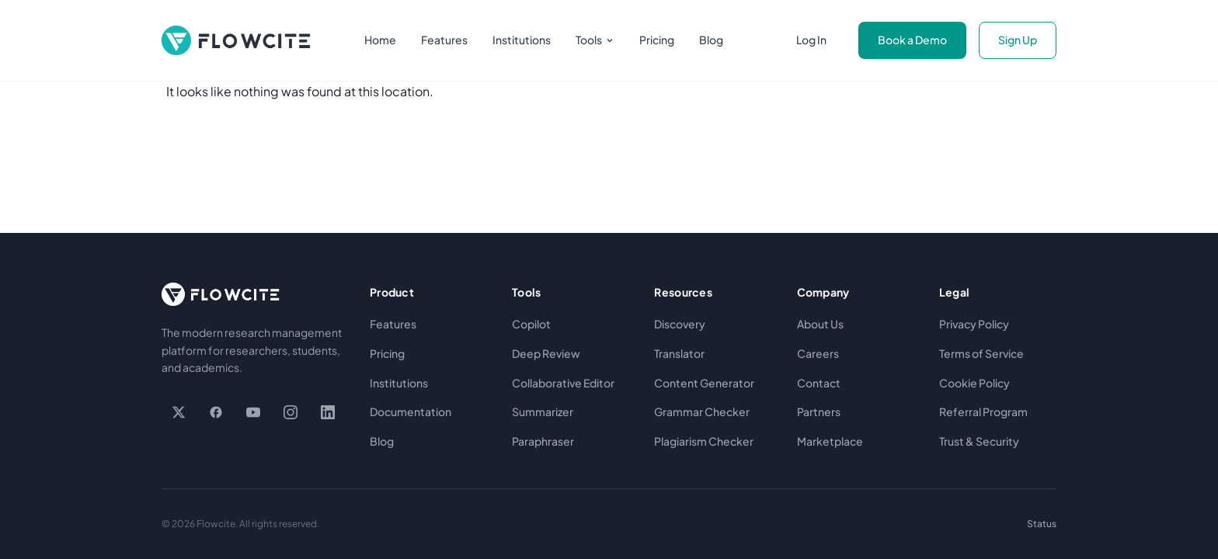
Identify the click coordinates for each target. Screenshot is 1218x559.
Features (444, 40)
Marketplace (830, 441)
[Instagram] (290, 412)
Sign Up (1017, 40)
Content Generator (704, 383)
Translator (679, 353)
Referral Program (983, 411)
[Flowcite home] (236, 40)
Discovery (679, 324)
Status (1041, 523)
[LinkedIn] (328, 412)
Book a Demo (912, 40)
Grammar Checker (702, 411)
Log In (811, 40)
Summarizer (542, 411)
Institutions (521, 40)
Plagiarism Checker (703, 441)
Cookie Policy (974, 383)
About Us (820, 324)
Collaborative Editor (563, 383)
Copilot (531, 324)
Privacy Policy (974, 324)
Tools (595, 40)
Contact (818, 383)
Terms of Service (981, 353)
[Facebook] (216, 412)
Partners (818, 411)
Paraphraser (543, 441)
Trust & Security (979, 441)
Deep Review (546, 353)
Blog (711, 40)
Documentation (410, 411)
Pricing (656, 40)
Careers (818, 353)
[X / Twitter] (179, 412)
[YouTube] (253, 412)
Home (380, 40)
